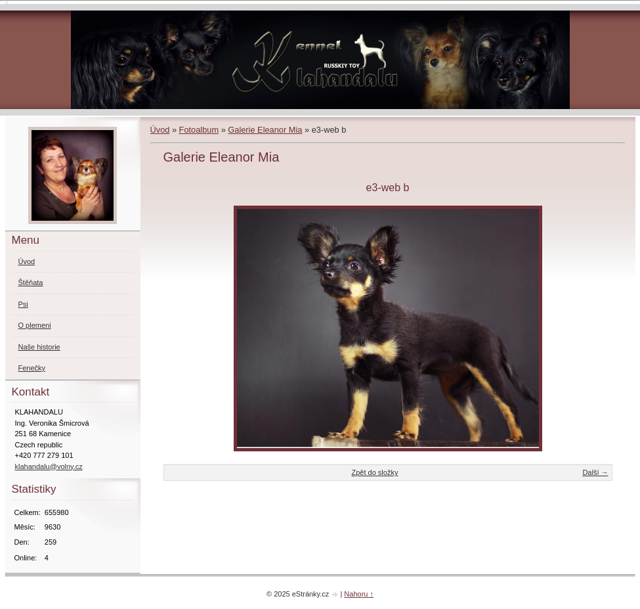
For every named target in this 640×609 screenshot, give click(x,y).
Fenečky (32, 368)
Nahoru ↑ (358, 594)
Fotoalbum (199, 130)
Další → (595, 472)
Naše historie (39, 347)
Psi (23, 304)
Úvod (160, 130)
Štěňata (30, 282)
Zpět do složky (374, 472)
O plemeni (34, 325)
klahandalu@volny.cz (49, 466)
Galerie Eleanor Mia (265, 130)
